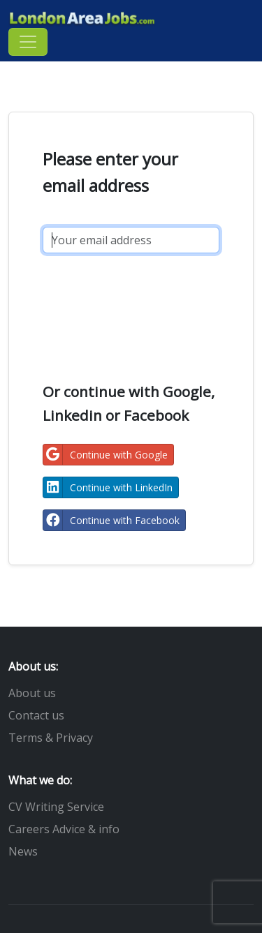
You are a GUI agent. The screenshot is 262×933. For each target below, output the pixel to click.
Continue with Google (105, 455)
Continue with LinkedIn (108, 487)
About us (32, 693)
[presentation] (149, 308)
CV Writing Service (56, 806)
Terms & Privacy (50, 737)
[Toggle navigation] (28, 42)
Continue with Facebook (111, 520)
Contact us (36, 715)
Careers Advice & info (63, 829)
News (23, 851)
